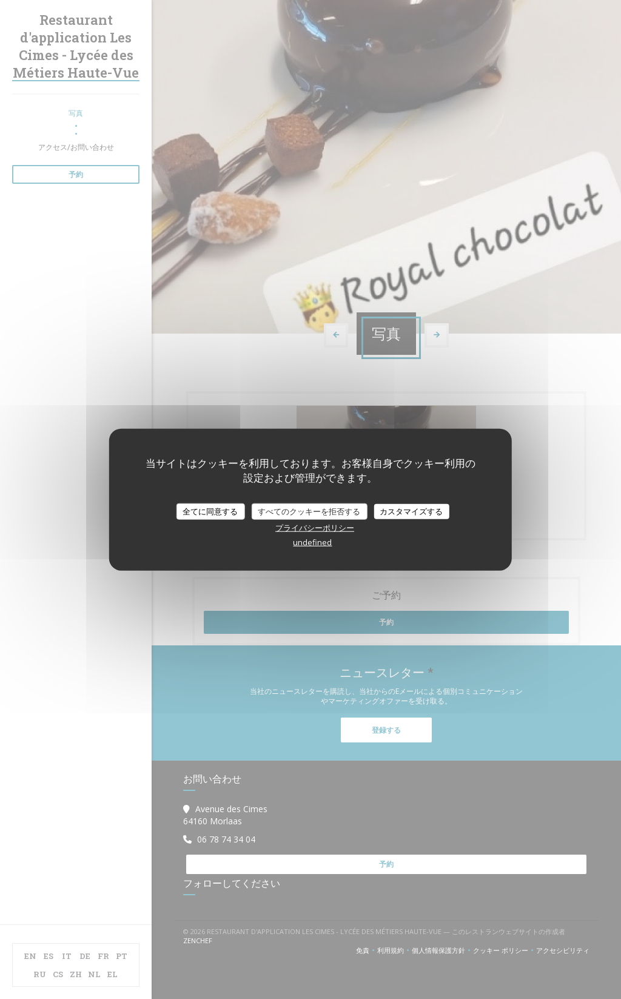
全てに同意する (210, 510)
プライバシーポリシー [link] (314, 527)
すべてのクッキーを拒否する (309, 510)
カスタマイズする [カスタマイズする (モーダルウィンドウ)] (411, 510)
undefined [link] (312, 542)
